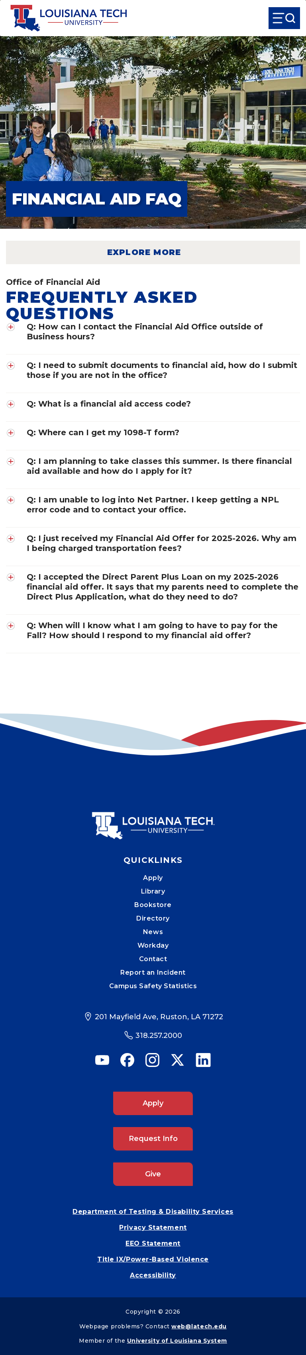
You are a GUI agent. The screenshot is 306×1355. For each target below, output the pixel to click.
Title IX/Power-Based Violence (153, 1259)
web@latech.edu (199, 1326)
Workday (153, 945)
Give (153, 1174)
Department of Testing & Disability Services (153, 1211)
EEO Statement (153, 1243)
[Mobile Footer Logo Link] (153, 820)
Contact (153, 959)
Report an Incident (153, 972)
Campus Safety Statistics (153, 986)
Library (153, 891)
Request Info (153, 1138)
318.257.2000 (158, 1035)
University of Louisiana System (177, 1340)
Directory (153, 918)
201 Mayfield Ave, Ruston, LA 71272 (159, 1016)
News (153, 932)
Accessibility (153, 1275)
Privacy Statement (152, 1227)
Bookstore (153, 905)
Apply (153, 878)
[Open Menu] (284, 18)
